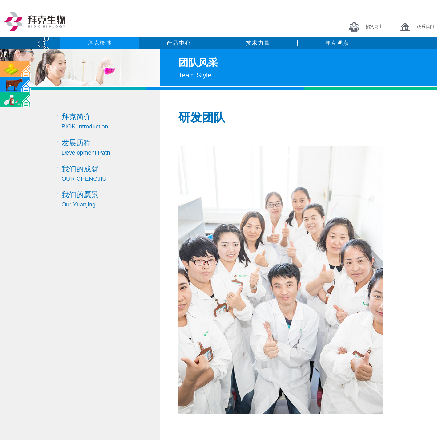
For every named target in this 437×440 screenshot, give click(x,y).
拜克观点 (337, 43)
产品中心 (178, 43)
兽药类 (15, 84)
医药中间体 (15, 99)
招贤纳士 (366, 26)
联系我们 (417, 26)
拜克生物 (34, 21)
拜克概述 (99, 43)
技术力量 (258, 43)
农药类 (15, 69)
